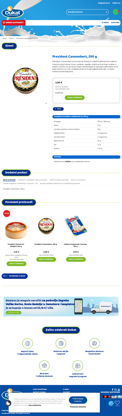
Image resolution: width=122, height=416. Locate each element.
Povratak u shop (17, 276)
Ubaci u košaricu (74, 97)
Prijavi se (116, 3)
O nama (66, 390)
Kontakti (66, 392)
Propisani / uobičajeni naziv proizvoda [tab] (32, 180)
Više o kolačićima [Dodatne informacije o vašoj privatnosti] (34, 405)
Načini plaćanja (39, 392)
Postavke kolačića (78, 407)
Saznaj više (13, 312)
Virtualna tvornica (23, 413)
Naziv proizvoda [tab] (9, 180)
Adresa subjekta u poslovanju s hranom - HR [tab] (20, 183)
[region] (54, 403)
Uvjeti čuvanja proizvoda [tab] (59, 180)
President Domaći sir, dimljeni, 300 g (16, 245)
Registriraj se (104, 3)
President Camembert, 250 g (45, 244)
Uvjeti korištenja (40, 390)
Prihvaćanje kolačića (78, 400)
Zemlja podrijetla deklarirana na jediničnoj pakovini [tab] (60, 183)
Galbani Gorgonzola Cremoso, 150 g (75, 245)
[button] (8, 403)
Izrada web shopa (8, 413)
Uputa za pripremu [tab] (78, 180)
